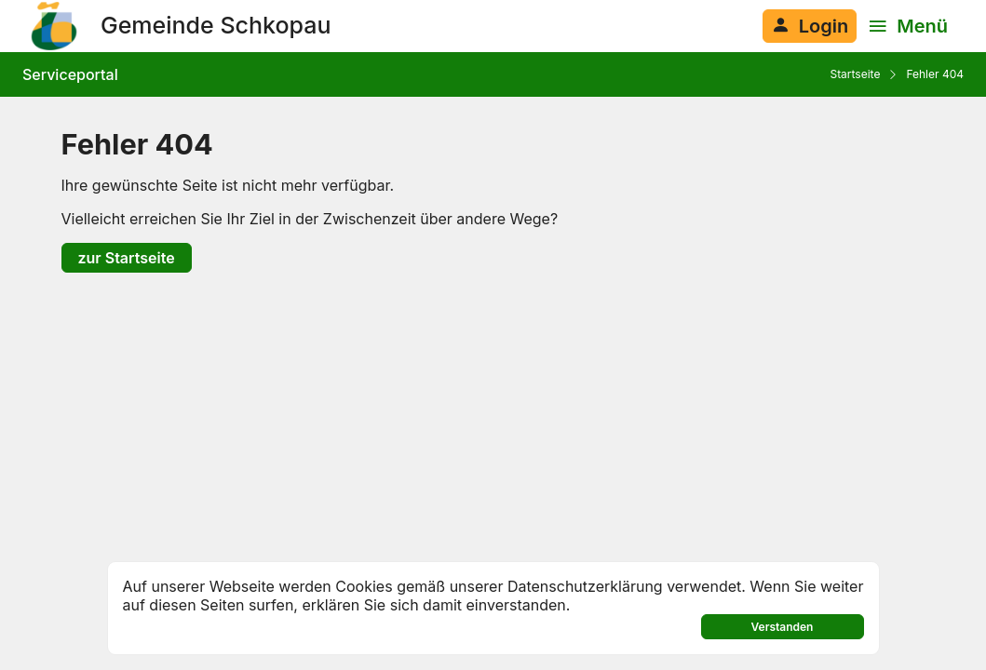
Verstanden (782, 627)
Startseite (855, 74)
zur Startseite (126, 257)
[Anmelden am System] (810, 26)
